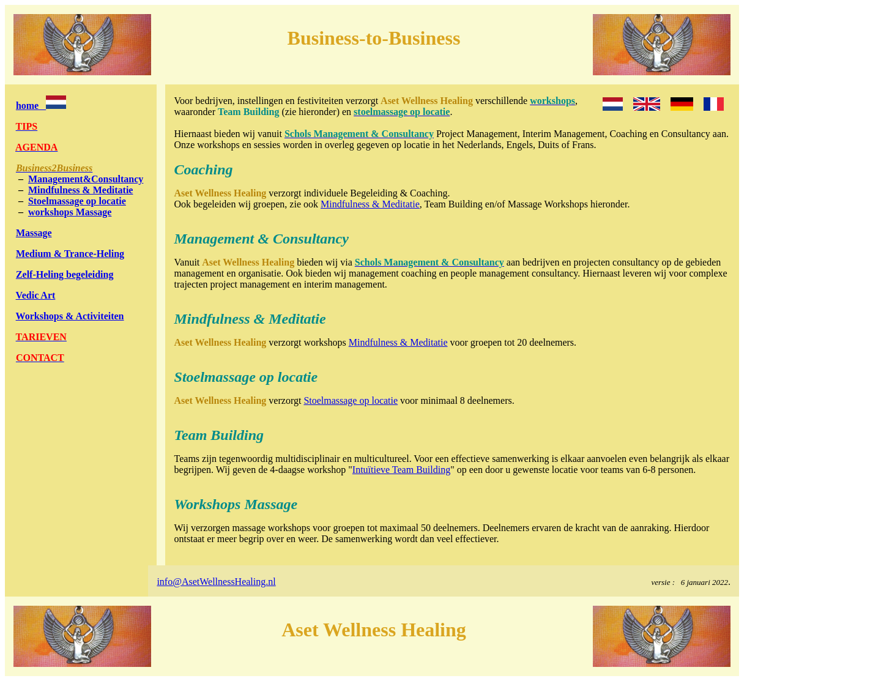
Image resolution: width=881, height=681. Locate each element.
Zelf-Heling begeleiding (65, 274)
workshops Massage (69, 212)
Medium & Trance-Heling (70, 253)
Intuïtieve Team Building (401, 469)
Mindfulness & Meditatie (80, 190)
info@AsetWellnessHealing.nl (216, 581)
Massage (34, 233)
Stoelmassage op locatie (77, 201)
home (41, 105)
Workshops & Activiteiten (70, 316)
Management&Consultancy (85, 179)
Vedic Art (36, 295)
